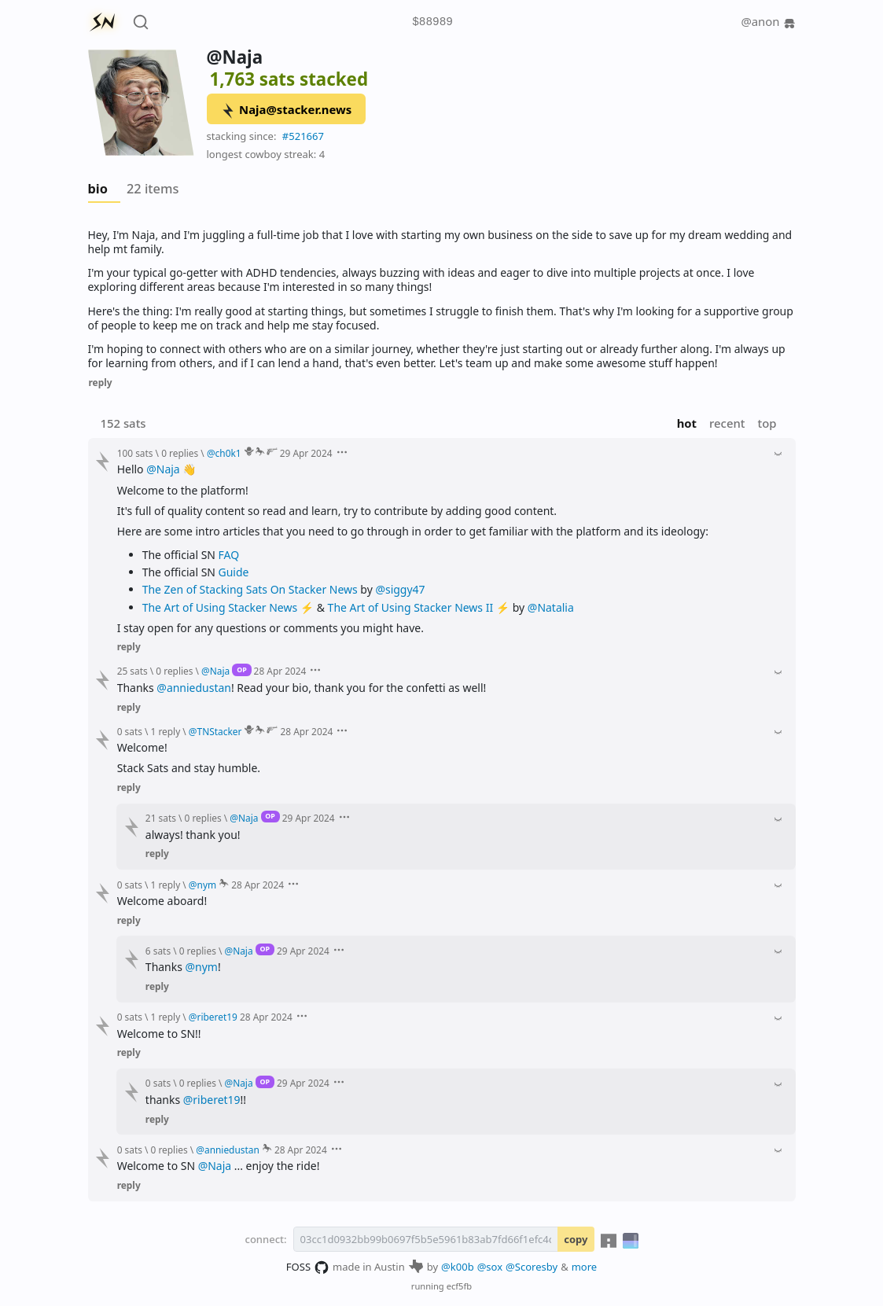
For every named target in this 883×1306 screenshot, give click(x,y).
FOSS (307, 1267)
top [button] (766, 423)
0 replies (179, 453)
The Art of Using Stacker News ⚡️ (228, 607)
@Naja (162, 469)
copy (575, 1239)
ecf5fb (460, 1286)
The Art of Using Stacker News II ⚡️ (419, 607)
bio (98, 188)
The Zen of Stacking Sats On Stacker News (250, 589)
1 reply (166, 731)
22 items (152, 188)
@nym (202, 966)
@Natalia (551, 607)
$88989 (432, 22)
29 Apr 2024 (306, 453)
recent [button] (727, 423)
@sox (489, 1267)
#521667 (303, 136)
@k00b (457, 1267)
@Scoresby (531, 1267)
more (585, 1267)
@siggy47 (400, 589)
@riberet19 (212, 1099)
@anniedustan (193, 687)
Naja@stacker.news (285, 110)
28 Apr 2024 (280, 670)
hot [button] (687, 423)
